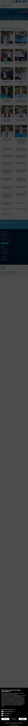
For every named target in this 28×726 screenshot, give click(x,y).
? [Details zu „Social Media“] (11, 713)
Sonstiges (6, 715)
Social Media (6, 713)
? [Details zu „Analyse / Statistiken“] (14, 711)
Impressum (7, 722)
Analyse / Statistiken (8, 711)
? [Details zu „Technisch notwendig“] (14, 709)
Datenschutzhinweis (13, 722)
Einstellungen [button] (20, 722)
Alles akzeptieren (22, 719)
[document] (14, 698)
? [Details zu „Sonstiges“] (10, 715)
